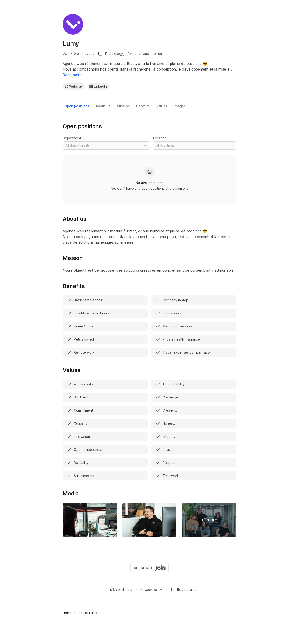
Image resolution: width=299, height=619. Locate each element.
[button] (106, 145)
